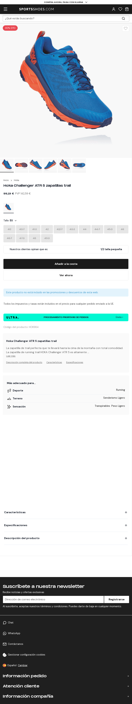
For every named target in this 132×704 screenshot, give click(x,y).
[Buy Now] (65, 275)
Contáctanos (15, 644)
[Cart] (127, 9)
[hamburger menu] (5, 9)
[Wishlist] (120, 9)
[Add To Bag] (65, 264)
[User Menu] (113, 9)
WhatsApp (14, 633)
